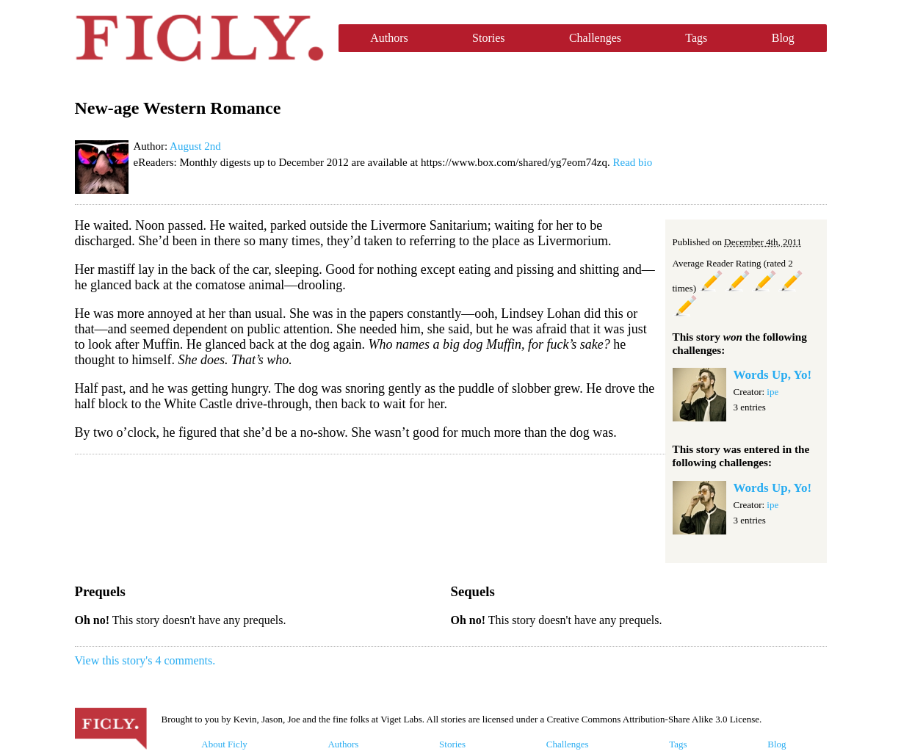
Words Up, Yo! (773, 375)
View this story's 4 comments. (145, 660)
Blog (783, 38)
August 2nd (195, 146)
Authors (389, 38)
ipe (772, 391)
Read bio (633, 162)
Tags (696, 38)
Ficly (199, 38)
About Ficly (224, 744)
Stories (488, 38)
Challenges (595, 38)
